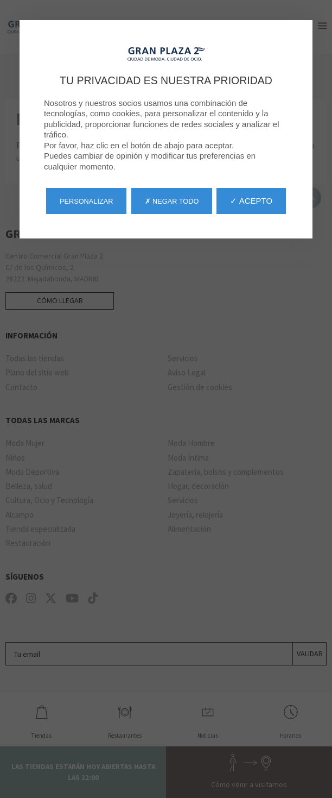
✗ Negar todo (172, 201)
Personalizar (86, 201)
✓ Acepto (251, 200)
